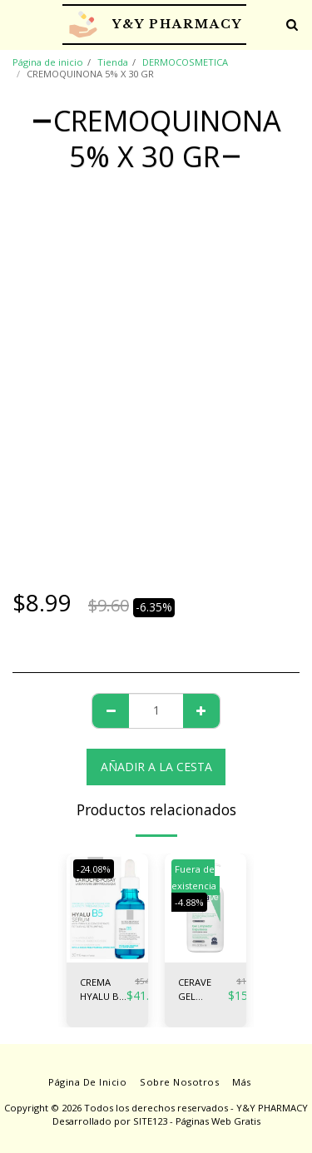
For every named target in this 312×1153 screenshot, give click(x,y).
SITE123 (150, 1121)
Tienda (112, 62)
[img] (107, 908)
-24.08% (94, 869)
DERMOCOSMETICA (185, 62)
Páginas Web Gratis (218, 1121)
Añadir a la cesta (156, 766)
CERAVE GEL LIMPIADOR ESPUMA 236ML (203, 990)
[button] (18, 24)
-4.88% (189, 902)
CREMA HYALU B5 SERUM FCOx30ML (103, 990)
